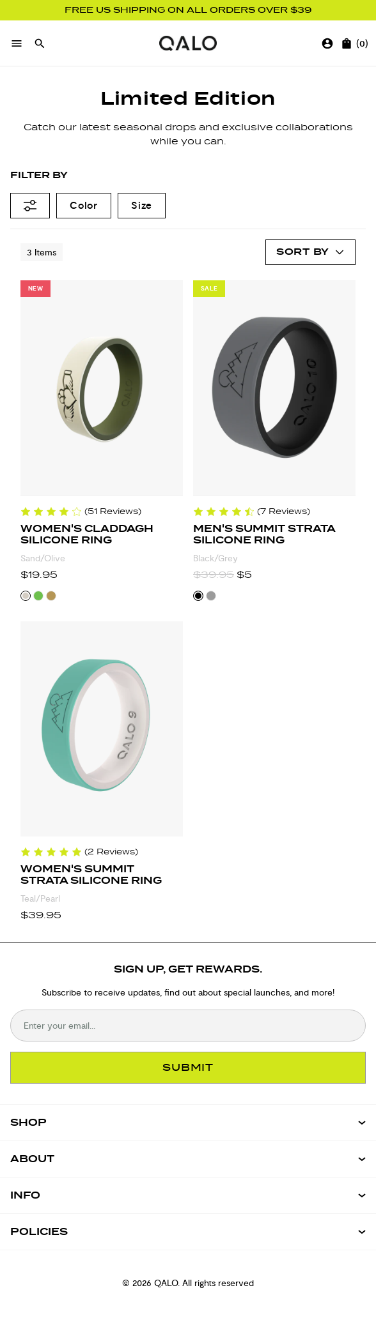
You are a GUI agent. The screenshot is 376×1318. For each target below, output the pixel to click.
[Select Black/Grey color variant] (198, 596)
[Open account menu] (310, 252)
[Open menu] (16, 43)
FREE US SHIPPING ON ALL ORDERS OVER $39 (188, 10)
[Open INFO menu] (188, 1195)
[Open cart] (346, 43)
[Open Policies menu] (188, 1232)
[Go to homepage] (188, 43)
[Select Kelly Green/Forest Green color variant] (38, 596)
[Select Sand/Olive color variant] (25, 596)
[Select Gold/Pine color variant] (51, 596)
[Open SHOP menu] (188, 1122)
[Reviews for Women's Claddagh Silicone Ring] (80, 511)
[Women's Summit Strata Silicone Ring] (101, 729)
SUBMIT (188, 1067)
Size (141, 205)
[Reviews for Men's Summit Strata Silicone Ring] (251, 511)
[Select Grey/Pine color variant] (211, 596)
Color (84, 205)
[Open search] (39, 43)
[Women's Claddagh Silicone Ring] (101, 388)
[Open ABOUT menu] (188, 1159)
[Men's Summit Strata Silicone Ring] (274, 388)
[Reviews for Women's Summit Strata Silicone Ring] (79, 852)
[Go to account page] (327, 43)
